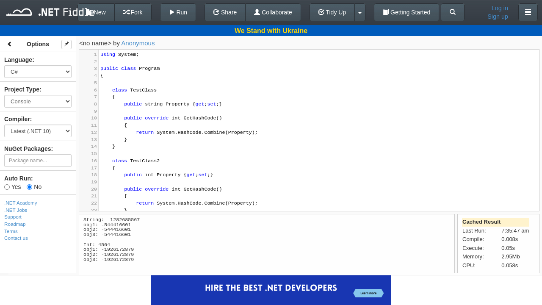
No (34, 186)
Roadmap (15, 224)
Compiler (17, 119)
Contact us (16, 238)
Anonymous (138, 43)
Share (225, 12)
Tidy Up (332, 12)
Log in (500, 8)
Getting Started (406, 12)
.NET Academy (20, 202)
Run (178, 12)
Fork (133, 12)
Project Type (21, 89)
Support (13, 216)
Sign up (497, 16)
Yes (12, 186)
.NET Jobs (15, 210)
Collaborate (273, 12)
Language (18, 59)
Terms (11, 231)
